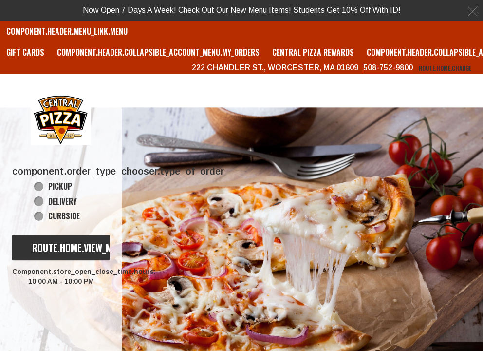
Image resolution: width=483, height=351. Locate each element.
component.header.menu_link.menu (67, 31)
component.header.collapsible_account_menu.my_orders (158, 52)
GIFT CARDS (25, 52)
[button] (60, 119)
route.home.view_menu (80, 247)
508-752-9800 (388, 67)
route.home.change (445, 68)
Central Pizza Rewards (313, 52)
